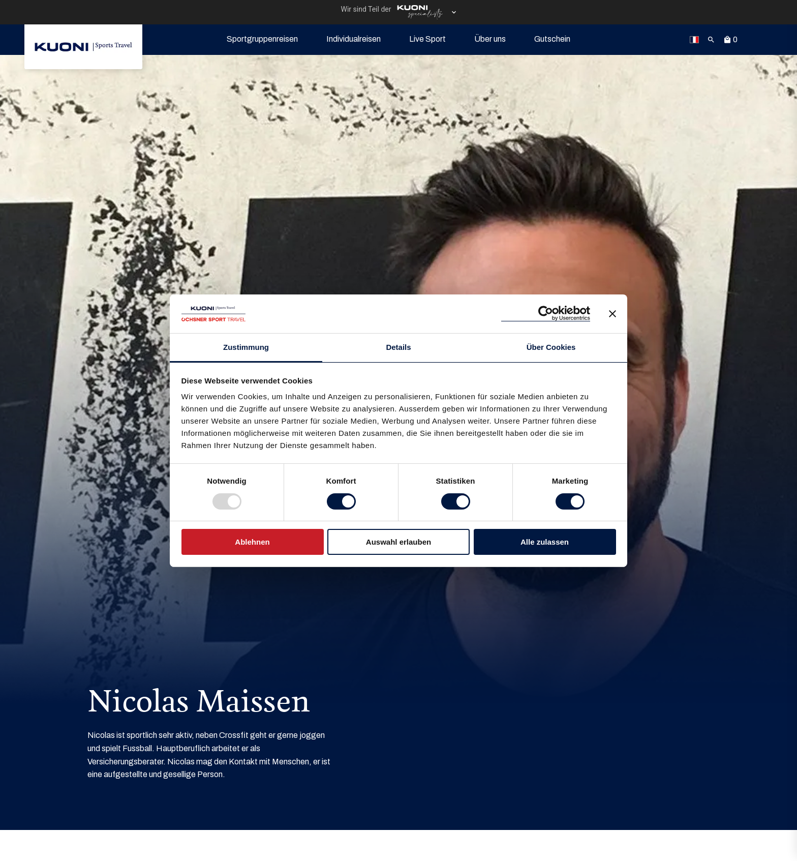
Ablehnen (252, 542)
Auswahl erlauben (398, 542)
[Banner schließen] (612, 313)
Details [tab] (398, 347)
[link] (83, 46)
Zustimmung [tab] (246, 347)
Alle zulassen (544, 542)
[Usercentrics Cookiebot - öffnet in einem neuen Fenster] (545, 313)
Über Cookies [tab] (551, 347)
